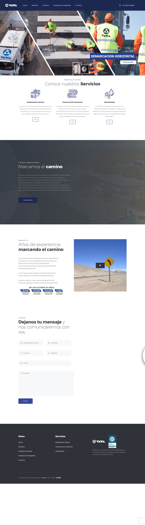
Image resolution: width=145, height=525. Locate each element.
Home (20, 442)
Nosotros (21, 447)
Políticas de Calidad (25, 451)
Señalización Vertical (62, 442)
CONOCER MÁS (128, 62)
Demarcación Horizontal (64, 447)
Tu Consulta (46, 383)
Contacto (21, 460)
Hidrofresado (59, 451)
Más (35, 119)
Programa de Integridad (26, 455)
